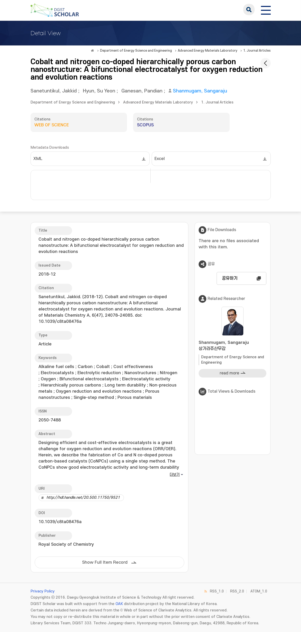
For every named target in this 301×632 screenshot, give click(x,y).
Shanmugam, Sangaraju (200, 91)
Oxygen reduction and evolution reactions (99, 391)
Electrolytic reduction (99, 373)
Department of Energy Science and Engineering (136, 50)
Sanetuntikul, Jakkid (54, 91)
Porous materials (135, 397)
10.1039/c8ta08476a (60, 522)
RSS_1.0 (217, 591)
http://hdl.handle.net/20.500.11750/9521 (83, 497)
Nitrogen (168, 373)
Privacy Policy (43, 591)
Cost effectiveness (133, 366)
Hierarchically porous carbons (71, 385)
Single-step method (94, 397)
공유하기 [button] (229, 278)
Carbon (85, 366)
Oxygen (48, 379)
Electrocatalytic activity (146, 379)
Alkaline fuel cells (56, 366)
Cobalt (103, 366)
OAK (119, 604)
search (249, 9)
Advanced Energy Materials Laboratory (207, 50)
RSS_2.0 (237, 591)
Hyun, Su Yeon (99, 91)
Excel (159, 158)
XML (37, 158)
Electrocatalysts (57, 373)
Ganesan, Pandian (141, 91)
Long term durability (125, 385)
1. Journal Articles (257, 50)
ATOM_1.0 (258, 591)
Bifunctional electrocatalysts (89, 379)
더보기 (175, 475)
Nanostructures (140, 373)
